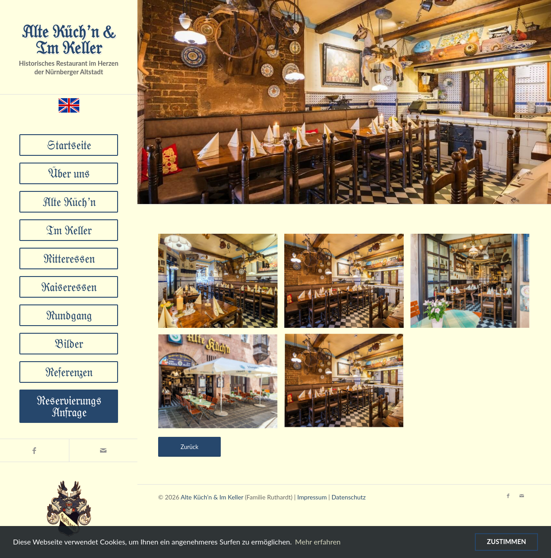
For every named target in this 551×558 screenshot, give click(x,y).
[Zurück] (189, 447)
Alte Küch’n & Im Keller (69, 39)
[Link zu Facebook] (34, 450)
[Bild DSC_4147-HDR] (221, 284)
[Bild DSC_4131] (347, 284)
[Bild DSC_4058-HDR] (221, 385)
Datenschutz (349, 497)
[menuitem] (69, 145)
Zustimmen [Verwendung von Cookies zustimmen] (506, 541)
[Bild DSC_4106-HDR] (473, 284)
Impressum (312, 497)
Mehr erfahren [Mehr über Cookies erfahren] (318, 541)
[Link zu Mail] (103, 450)
